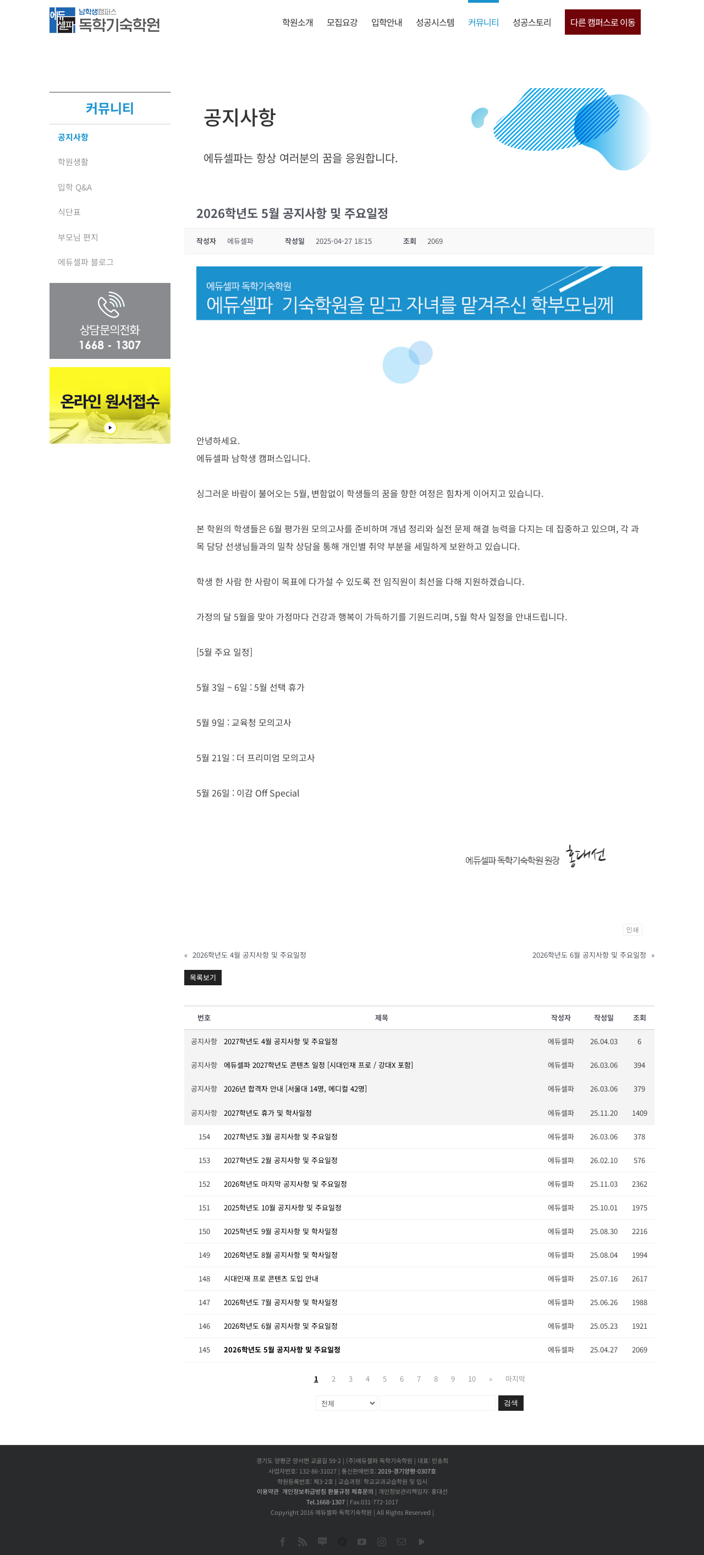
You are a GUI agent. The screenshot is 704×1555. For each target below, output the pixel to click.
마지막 (515, 1378)
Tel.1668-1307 (325, 1501)
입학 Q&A (75, 187)
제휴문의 (362, 1491)
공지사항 (73, 137)
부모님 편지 (78, 237)
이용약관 (268, 1491)
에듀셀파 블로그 (86, 262)
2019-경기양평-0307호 (407, 1470)
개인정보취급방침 (304, 1491)
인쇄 (632, 930)
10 (472, 1378)
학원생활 (73, 161)
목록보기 (203, 977)
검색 (511, 1403)
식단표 (69, 211)
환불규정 (339, 1491)
